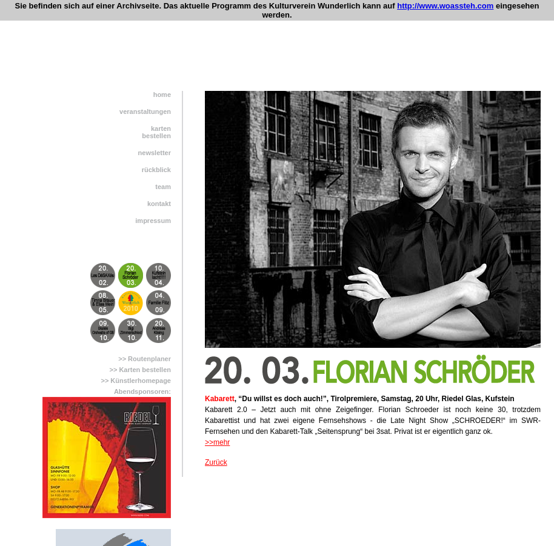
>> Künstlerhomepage (136, 380)
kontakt (159, 203)
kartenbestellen (156, 132)
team (163, 186)
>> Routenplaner (144, 358)
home (162, 94)
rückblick (156, 169)
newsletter (154, 152)
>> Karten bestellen (141, 369)
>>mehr (217, 442)
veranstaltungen (145, 111)
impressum (153, 220)
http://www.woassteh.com (445, 5)
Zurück (216, 462)
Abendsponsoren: (142, 391)
